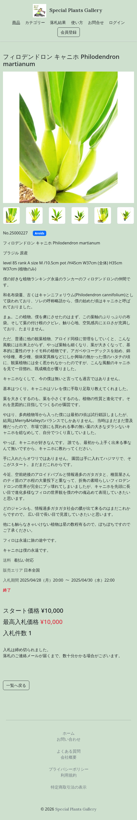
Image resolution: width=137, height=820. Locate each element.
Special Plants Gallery (75, 10)
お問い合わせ (69, 739)
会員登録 (69, 32)
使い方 (77, 22)
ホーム (69, 733)
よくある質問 (69, 751)
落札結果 (58, 22)
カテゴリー (35, 22)
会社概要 (69, 757)
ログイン (117, 22)
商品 (16, 22)
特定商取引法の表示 (69, 787)
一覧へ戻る (16, 685)
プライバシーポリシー (69, 769)
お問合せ (96, 22)
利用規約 (69, 775)
